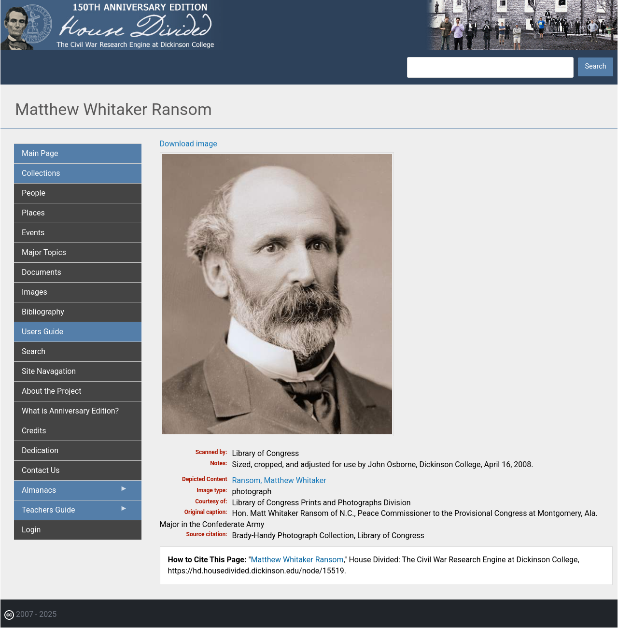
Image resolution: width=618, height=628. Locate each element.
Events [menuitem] (33, 232)
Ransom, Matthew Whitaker (279, 480)
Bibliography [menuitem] (43, 311)
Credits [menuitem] (34, 430)
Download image (188, 143)
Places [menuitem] (33, 212)
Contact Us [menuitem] (41, 470)
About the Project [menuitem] (51, 391)
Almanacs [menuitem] (75, 492)
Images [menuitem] (34, 292)
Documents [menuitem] (41, 272)
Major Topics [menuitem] (44, 252)
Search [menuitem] (33, 351)
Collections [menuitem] (41, 173)
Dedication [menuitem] (40, 450)
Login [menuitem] (31, 529)
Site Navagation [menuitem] (49, 371)
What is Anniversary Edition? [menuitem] (70, 410)
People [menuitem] (33, 193)
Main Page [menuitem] (40, 153)
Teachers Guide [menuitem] (75, 512)
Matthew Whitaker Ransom (297, 559)
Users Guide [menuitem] (42, 331)
